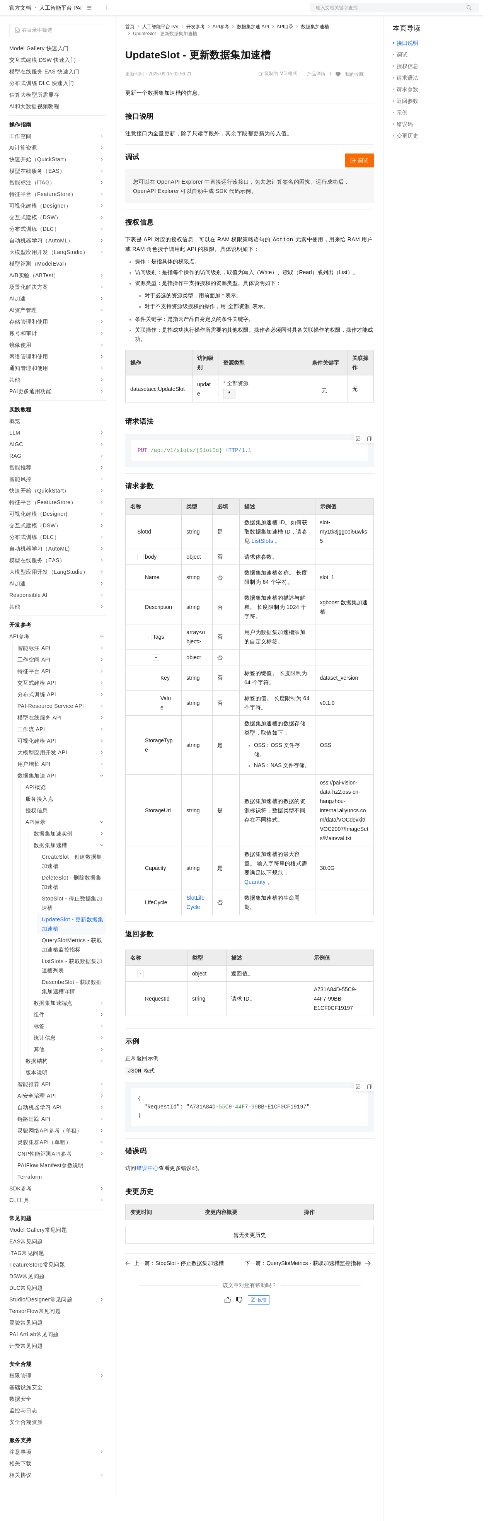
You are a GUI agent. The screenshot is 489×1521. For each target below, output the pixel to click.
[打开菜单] (12, 12)
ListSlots (263, 566)
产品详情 (316, 98)
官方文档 (20, 32)
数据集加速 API (253, 51)
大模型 (79, 12)
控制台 (420, 12)
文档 (385, 12)
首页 (130, 51)
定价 (167, 12)
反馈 (258, 1326)
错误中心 (147, 1194)
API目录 (285, 51)
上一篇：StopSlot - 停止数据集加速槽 (174, 1289)
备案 (401, 12)
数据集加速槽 (315, 51)
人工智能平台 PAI (60, 32)
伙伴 (209, 12)
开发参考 (195, 51)
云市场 (188, 12)
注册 (438, 12)
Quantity (255, 907)
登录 (466, 12)
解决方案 (124, 12)
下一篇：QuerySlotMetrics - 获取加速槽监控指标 (308, 1289)
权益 (148, 12)
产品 (100, 12)
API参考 (221, 51)
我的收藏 (354, 99)
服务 (228, 12)
